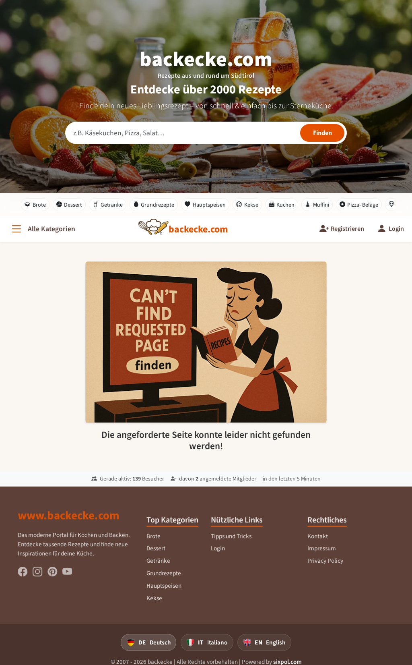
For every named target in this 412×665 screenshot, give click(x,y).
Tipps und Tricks (231, 540)
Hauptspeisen (205, 205)
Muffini (317, 205)
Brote (35, 205)
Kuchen (282, 205)
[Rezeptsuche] (206, 133)
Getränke (108, 205)
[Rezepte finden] (322, 133)
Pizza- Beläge (359, 205)
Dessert (69, 205)
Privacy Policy (325, 564)
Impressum (321, 552)
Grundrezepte (154, 205)
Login (218, 552)
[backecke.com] (198, 229)
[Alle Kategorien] (42, 229)
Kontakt (317, 540)
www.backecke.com (68, 519)
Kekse (247, 205)
